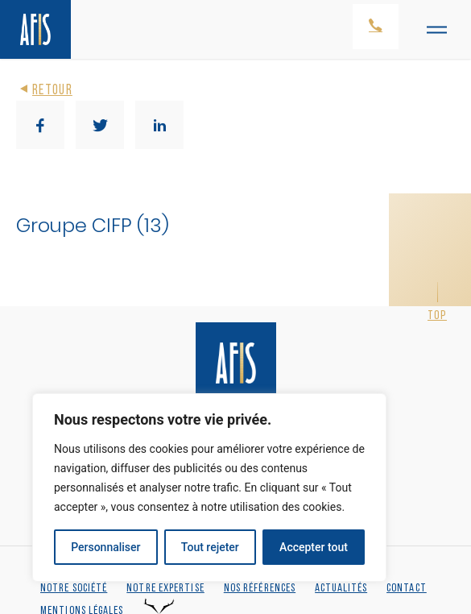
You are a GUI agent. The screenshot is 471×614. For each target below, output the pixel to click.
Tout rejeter (210, 547)
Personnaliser (105, 547)
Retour (44, 90)
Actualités (341, 589)
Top (437, 315)
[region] (209, 487)
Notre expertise (165, 589)
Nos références (259, 589)
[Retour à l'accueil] (35, 29)
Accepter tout (313, 547)
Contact (406, 589)
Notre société (73, 589)
